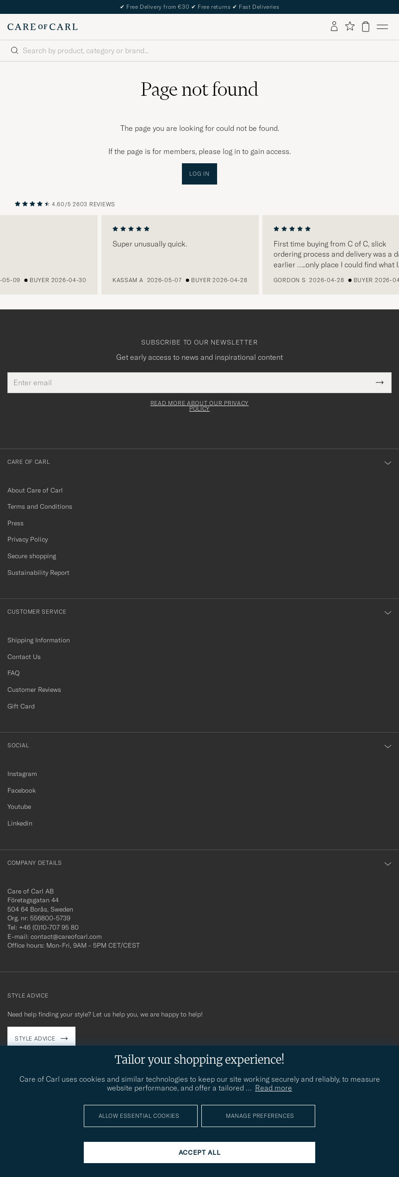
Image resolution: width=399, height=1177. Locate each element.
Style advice (35, 1038)
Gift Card (21, 706)
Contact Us (24, 657)
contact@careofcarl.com (66, 936)
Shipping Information (38, 640)
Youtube (19, 806)
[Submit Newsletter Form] (379, 382)
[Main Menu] (382, 26)
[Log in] (334, 26)
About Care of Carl (35, 490)
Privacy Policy (27, 539)
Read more (273, 1088)
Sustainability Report (38, 572)
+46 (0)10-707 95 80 (49, 927)
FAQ (13, 673)
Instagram (22, 774)
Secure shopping (31, 556)
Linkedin (19, 823)
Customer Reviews (34, 689)
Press (15, 523)
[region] (199, 255)
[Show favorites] (350, 26)
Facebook (21, 790)
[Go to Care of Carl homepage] (42, 27)
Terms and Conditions (39, 506)
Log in (199, 173)
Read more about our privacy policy (199, 406)
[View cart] (365, 27)
